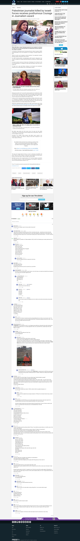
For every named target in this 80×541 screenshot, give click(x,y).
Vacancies (56, 531)
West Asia (14, 529)
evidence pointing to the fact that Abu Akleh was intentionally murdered (24, 104)
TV (40, 525)
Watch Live (42, 527)
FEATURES (32, 1)
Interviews (28, 531)
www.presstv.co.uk (15, 165)
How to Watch (56, 529)
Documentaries (42, 531)
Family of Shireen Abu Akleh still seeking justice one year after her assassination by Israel (26, 125)
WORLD (18, 1)
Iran (12, 527)
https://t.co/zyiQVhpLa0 (21, 148)
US (12, 531)
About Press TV (57, 527)
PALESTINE (29, 1)
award (20, 173)
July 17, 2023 (35, 150)
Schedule (41, 529)
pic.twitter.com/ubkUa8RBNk (32, 148)
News (13, 7)
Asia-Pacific (14, 534)
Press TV (55, 525)
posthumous (40, 173)
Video (27, 525)
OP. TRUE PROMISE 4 (38, 1)
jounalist (33, 173)
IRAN (22, 1)
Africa (13, 536)
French (62, 1)
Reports (27, 529)
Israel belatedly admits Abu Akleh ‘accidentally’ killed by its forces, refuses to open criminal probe (26, 87)
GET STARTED (41, 199)
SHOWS (43, 1)
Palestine (19, 7)
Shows (27, 534)
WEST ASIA (25, 1)
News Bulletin (28, 527)
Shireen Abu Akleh (26, 173)
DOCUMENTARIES (48, 1)
